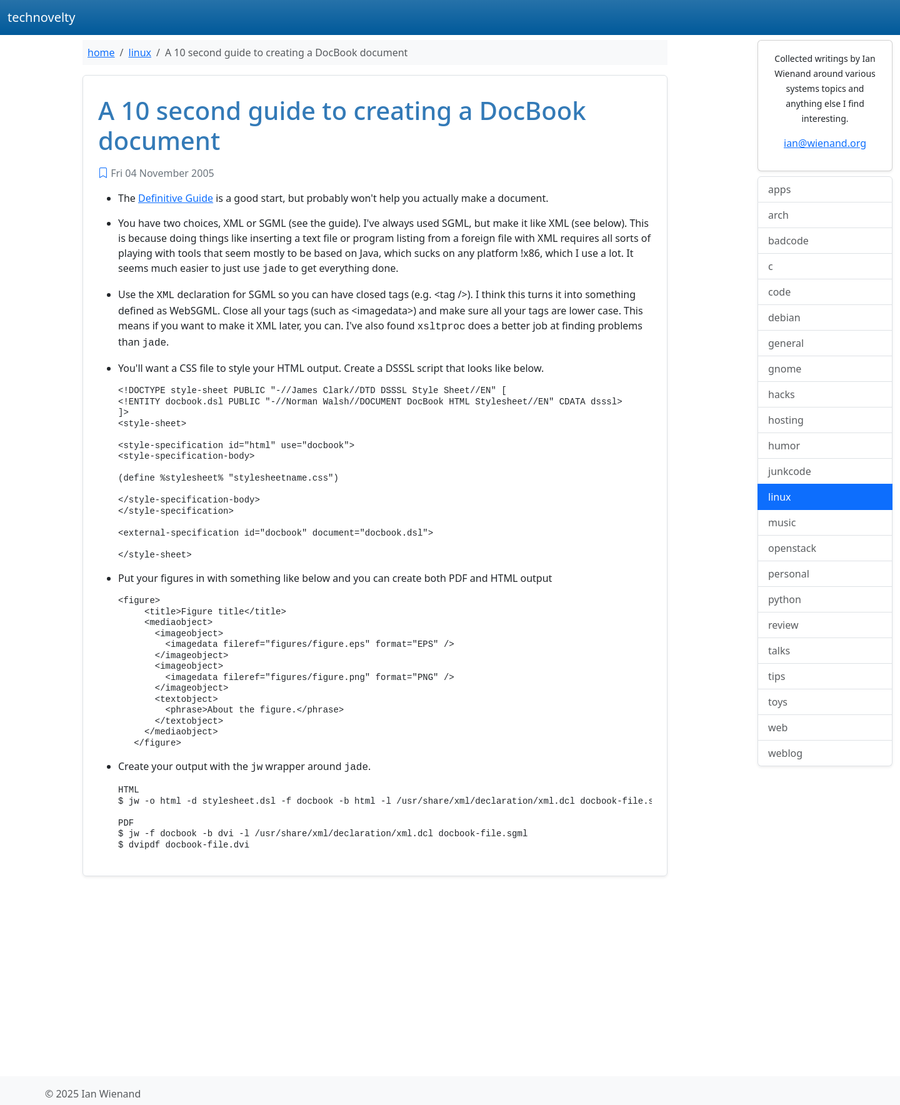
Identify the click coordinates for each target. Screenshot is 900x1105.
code (779, 292)
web (778, 727)
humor (784, 445)
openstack (792, 548)
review (783, 625)
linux (140, 52)
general (786, 343)
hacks (781, 394)
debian (784, 317)
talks (779, 651)
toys (778, 702)
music (782, 522)
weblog (785, 753)
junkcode (789, 471)
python (784, 599)
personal (788, 574)
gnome (784, 369)
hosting (786, 420)
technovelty (42, 17)
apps (779, 189)
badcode (788, 241)
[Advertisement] (375, 972)
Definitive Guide (175, 198)
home (101, 52)
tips (776, 676)
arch (778, 215)
